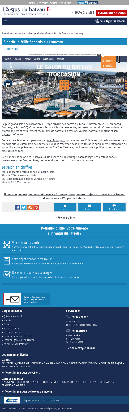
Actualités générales (33, 33)
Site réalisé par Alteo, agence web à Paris (56, 408)
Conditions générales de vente (17, 336)
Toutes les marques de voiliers (22, 372)
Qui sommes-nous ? (12, 316)
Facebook (17, 207)
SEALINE (6, 385)
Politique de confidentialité (16, 344)
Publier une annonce (112, 13)
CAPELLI (35, 382)
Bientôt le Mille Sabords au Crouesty (64, 33)
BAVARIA (48, 363)
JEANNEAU (23, 363)
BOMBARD (67, 382)
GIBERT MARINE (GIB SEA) (83, 363)
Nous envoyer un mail (82, 348)
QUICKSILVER (50, 382)
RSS (30, 207)
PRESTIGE (80, 382)
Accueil (5, 33)
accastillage (86, 157)
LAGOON (61, 363)
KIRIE (5, 366)
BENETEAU (8, 363)
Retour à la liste (66, 217)
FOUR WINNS (106, 382)
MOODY (25, 366)
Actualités (16, 33)
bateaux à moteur (99, 130)
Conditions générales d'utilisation (19, 340)
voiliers (83, 130)
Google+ (36, 207)
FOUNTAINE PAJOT (111, 363)
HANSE (14, 366)
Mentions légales (11, 332)
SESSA (92, 382)
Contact (7, 324)
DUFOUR (36, 363)
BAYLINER (19, 385)
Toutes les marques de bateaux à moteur (28, 391)
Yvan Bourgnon (56, 140)
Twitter (24, 207)
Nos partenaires (11, 328)
